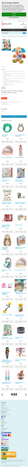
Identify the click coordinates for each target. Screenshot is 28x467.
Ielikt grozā (14, 116)
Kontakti (2, 413)
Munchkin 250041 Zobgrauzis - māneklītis (6, 293)
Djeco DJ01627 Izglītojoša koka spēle (20, 293)
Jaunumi (2, 430)
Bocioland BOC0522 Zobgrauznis (20, 135)
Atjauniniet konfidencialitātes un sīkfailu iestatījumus (10, 465)
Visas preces (3, 421)
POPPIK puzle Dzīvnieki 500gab (19, 180)
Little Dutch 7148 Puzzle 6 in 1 (6, 180)
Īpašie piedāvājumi (4, 422)
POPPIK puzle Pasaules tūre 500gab (7, 338)
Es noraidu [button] (14, 15)
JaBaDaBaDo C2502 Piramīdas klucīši (6, 383)
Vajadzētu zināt (4, 405)
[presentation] (2, 395)
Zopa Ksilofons (19, 225)
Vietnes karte (3, 423)
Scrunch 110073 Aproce (19, 338)
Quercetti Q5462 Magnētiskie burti (19, 315)
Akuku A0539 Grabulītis (5, 135)
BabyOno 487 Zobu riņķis (6, 270)
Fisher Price (6, 94)
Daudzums (3, 111)
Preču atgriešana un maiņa (6, 414)
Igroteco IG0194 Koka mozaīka (20, 360)
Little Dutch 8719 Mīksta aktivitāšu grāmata (6, 225)
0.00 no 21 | (14, 29)
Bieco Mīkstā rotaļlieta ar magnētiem (5, 248)
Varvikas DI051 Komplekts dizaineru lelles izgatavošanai (7, 360)
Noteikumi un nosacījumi (5, 410)
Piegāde (2, 406)
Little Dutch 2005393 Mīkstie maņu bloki (20, 203)
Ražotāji (2, 420)
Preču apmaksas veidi (5, 407)
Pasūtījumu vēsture (4, 428)
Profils (2, 427)
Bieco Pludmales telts (7, 157)
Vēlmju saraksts (4, 429)
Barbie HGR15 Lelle (19, 157)
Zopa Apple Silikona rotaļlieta (20, 383)
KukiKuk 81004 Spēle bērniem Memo (20, 248)
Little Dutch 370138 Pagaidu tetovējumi (6, 203)
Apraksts (3, 66)
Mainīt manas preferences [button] (14, 17)
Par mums (3, 404)
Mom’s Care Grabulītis (7, 314)
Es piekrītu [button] (14, 13)
